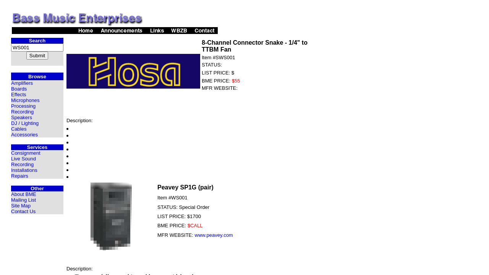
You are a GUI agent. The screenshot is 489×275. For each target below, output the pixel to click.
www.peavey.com (214, 235)
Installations (24, 170)
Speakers (21, 117)
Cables (18, 129)
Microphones (25, 100)
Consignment (25, 153)
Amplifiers (22, 83)
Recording (22, 112)
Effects (18, 94)
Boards (19, 89)
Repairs (19, 176)
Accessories (24, 135)
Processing (23, 106)
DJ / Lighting (25, 123)
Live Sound (23, 159)
